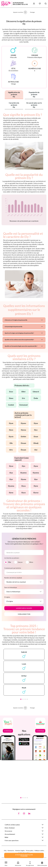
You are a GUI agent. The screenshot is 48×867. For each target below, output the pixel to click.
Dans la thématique (10, 587)
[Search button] (45, 4)
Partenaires (11, 850)
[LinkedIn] (29, 813)
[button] (6, 863)
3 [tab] (25, 699)
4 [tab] (27, 699)
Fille (9, 562)
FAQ (5, 850)
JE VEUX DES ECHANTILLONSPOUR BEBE (24, 855)
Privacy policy (29, 850)
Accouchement (10, 834)
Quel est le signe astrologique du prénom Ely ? (19, 333)
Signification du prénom (14, 94)
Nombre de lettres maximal (13, 578)
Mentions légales (20, 850)
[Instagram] (24, 813)
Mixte (31, 562)
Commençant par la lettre (12, 568)
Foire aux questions (12, 840)
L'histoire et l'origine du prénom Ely (16, 320)
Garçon (20, 562)
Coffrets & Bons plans (12, 825)
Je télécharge (8, 731)
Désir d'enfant (10, 828)
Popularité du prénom (34, 94)
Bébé (6, 837)
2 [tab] (22, 699)
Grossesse (8, 831)
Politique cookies (39, 850)
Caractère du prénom (14, 105)
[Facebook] (18, 813)
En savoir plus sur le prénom (34, 105)
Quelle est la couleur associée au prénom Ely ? (19, 339)
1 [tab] (20, 699)
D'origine (7, 597)
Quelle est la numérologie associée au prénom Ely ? (21, 346)
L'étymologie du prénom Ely (13, 326)
